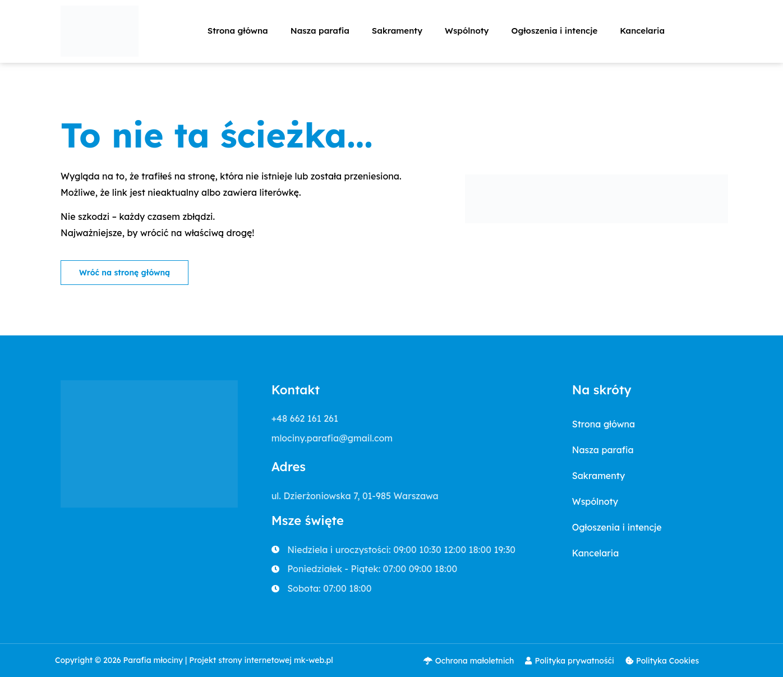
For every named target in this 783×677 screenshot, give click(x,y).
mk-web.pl (313, 660)
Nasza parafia (320, 30)
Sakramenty (397, 30)
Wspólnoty (467, 30)
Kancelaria (642, 30)
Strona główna (238, 30)
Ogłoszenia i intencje (555, 30)
